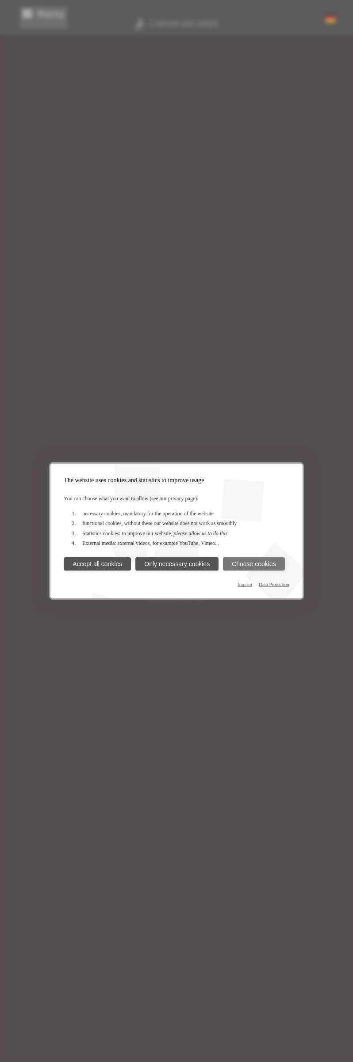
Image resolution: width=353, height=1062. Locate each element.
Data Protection (274, 584)
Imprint (245, 584)
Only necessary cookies (177, 563)
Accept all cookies (97, 563)
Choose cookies (254, 563)
